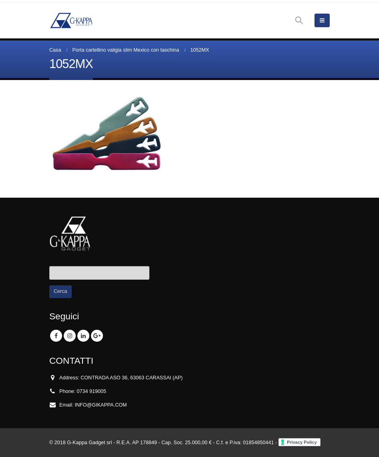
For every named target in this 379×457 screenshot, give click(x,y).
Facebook (56, 336)
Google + (97, 336)
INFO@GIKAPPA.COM (101, 405)
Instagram (70, 336)
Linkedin (83, 336)
